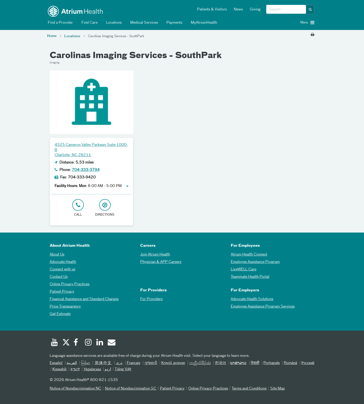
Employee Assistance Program (255, 262)
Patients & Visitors (212, 9)
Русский (307, 363)
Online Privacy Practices (69, 284)
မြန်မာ (85, 363)
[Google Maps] (227, 148)
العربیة (72, 363)
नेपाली (255, 363)
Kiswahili (59, 369)
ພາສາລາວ (238, 363)
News (238, 9)
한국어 (220, 363)
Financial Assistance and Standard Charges (84, 299)
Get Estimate (60, 314)
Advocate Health (63, 262)
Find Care (89, 23)
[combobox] (286, 9)
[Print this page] (312, 35)
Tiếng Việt (123, 369)
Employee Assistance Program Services (263, 307)
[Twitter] (65, 343)
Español (56, 363)
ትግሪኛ (75, 369)
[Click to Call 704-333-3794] (78, 208)
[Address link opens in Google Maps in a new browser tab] (104, 208)
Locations (113, 23)
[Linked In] (99, 343)
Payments (173, 23)
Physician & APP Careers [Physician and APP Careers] (160, 262)
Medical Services (143, 23)
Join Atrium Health (155, 254)
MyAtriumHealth (203, 23)
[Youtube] (54, 343)
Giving (255, 9)
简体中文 (103, 363)
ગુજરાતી (150, 363)
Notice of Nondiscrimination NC (75, 389)
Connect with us (62, 269)
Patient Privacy (62, 292)
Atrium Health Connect (249, 254)
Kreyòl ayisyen (173, 363)
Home (52, 36)
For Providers (151, 299)
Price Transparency (65, 307)
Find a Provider (59, 23)
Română (290, 363)
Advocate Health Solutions (252, 299)
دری (119, 363)
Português (271, 363)
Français (133, 363)
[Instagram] (88, 343)
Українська (92, 369)
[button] (310, 9)
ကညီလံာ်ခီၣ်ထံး (200, 363)
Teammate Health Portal (250, 277)
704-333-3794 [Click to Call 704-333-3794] (86, 170)
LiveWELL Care (243, 269)
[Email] (111, 343)
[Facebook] (77, 343)
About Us (57, 254)
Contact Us (59, 277)
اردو (108, 369)
